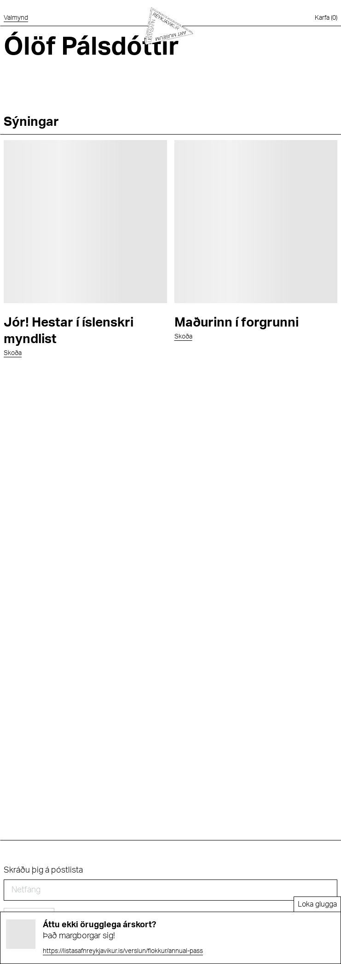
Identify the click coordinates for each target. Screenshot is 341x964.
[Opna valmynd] (16, 18)
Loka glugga (317, 904)
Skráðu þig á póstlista (43, 870)
